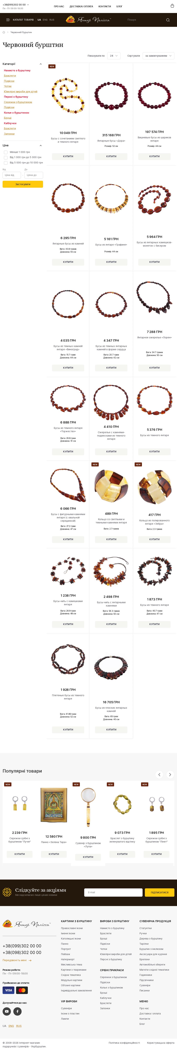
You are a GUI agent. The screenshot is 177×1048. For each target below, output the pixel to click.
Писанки (144, 990)
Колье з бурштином (16, 113)
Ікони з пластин (70, 1014)
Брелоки (144, 959)
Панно (64, 944)
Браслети (10, 75)
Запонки (9, 134)
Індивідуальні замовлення (76, 990)
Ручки (143, 933)
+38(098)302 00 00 (22, 953)
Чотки (7, 86)
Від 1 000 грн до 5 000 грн (25, 157)
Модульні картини (71, 980)
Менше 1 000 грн (20, 152)
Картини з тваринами (73, 970)
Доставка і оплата (81, 7)
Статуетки (145, 928)
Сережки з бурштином (18, 102)
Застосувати (22, 184)
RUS (51, 20)
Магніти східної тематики (154, 970)
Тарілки (143, 944)
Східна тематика (71, 975)
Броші (7, 118)
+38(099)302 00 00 (14, 5)
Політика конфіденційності (124, 1043)
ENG (45, 20)
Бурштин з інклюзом (151, 949)
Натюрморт (67, 959)
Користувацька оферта (160, 1043)
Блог (120, 7)
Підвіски (9, 81)
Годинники (145, 975)
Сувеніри (66, 1008)
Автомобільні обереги (152, 965)
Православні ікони (72, 928)
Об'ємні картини (70, 985)
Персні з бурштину (16, 97)
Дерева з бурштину (150, 939)
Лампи (65, 1019)
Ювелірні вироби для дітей (20, 91)
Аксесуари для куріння (153, 954)
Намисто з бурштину (17, 70)
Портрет (66, 949)
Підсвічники (146, 980)
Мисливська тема (71, 965)
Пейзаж (65, 954)
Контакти (105, 7)
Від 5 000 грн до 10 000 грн (26, 163)
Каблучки (10, 123)
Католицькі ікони (71, 939)
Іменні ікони (68, 933)
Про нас (59, 7)
